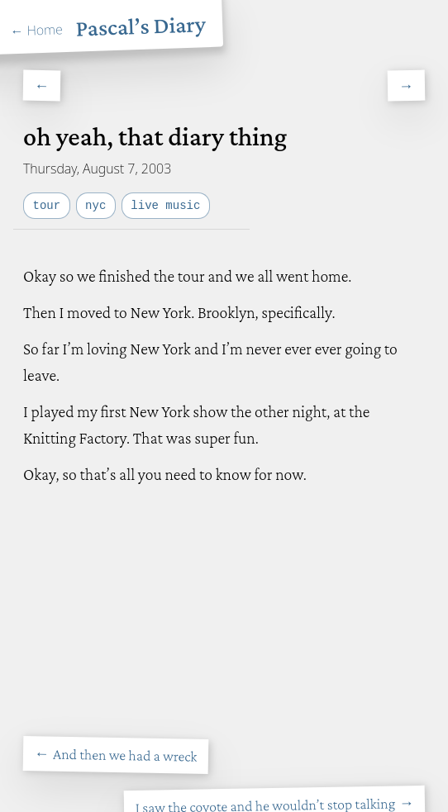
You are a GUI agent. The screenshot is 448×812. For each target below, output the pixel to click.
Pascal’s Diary (140, 25)
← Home (36, 30)
